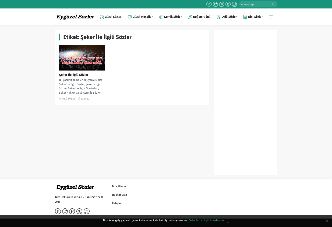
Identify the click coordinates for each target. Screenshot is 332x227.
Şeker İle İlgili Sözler (73, 75)
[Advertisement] (245, 103)
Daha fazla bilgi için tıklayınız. (207, 220)
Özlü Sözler (68, 98)
